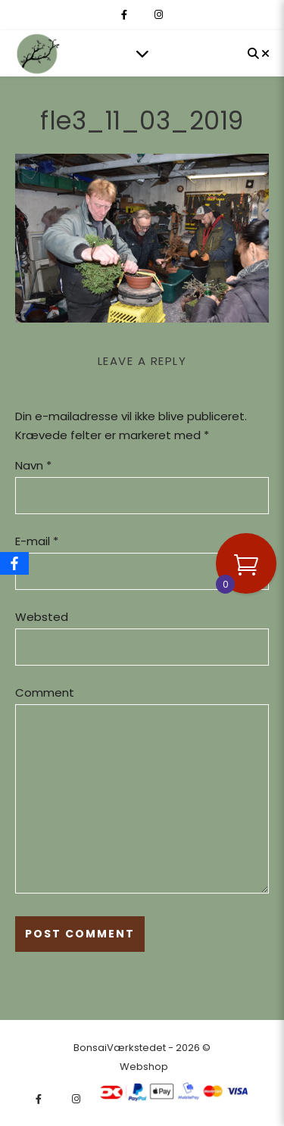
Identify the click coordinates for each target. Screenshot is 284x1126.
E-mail (36, 541)
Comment (44, 692)
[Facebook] (14, 563)
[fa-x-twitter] (142, 15)
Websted (41, 617)
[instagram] (158, 15)
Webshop (144, 1066)
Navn (33, 465)
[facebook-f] (125, 15)
